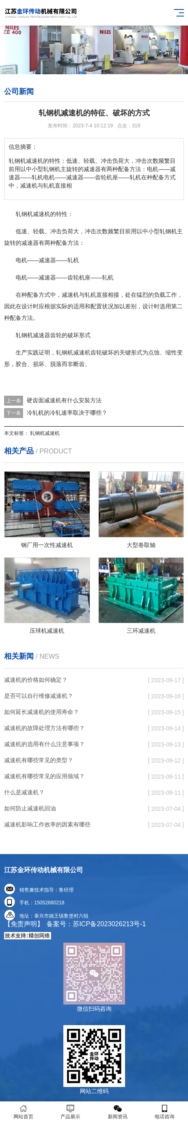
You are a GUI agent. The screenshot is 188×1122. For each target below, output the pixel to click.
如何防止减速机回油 (30, 808)
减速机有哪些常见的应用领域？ (44, 776)
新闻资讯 (117, 1112)
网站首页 (23, 1112)
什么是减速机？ (24, 792)
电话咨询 (164, 1112)
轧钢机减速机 (45, 433)
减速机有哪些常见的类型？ (38, 760)
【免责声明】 (24, 923)
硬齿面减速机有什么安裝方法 (64, 400)
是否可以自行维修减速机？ (38, 695)
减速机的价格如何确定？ (35, 679)
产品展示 (70, 1112)
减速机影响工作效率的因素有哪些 (47, 824)
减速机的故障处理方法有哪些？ (44, 728)
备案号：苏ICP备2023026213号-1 (96, 923)
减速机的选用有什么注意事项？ (44, 744)
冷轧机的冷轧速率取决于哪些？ (67, 412)
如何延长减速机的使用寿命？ (41, 712)
